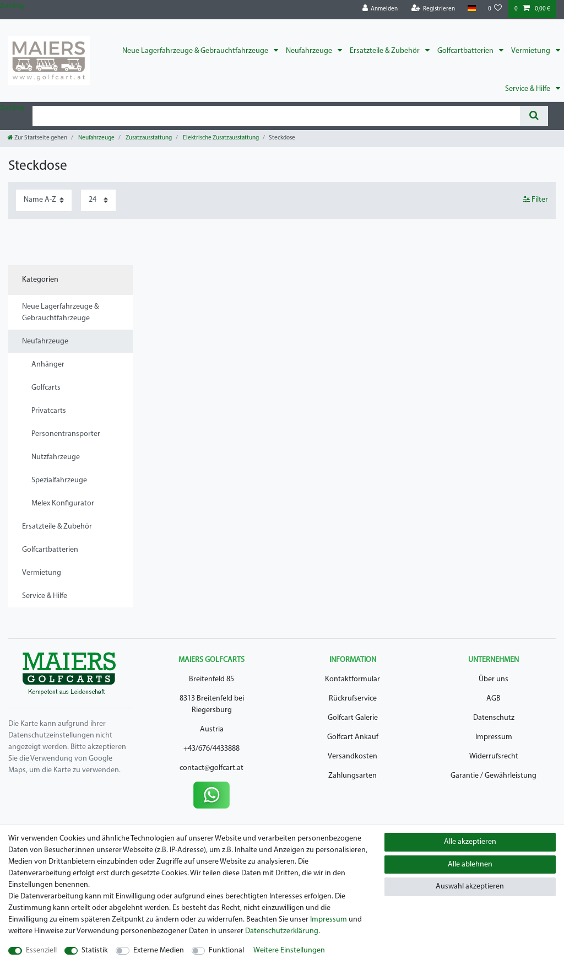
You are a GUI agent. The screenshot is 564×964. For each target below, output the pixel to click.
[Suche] (534, 116)
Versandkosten (352, 756)
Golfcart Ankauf (352, 737)
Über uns (493, 679)
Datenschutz (493, 718)
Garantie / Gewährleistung (493, 776)
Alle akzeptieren (470, 842)
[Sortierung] (44, 200)
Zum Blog (12, 6)
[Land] (471, 8)
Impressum (493, 737)
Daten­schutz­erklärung (281, 931)
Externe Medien (158, 950)
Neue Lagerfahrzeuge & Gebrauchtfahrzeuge (196, 51)
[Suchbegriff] (276, 116)
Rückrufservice (353, 698)
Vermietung (531, 51)
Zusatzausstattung (148, 138)
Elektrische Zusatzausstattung (220, 138)
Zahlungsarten (352, 776)
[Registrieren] (433, 9)
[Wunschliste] (495, 9)
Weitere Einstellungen (289, 950)
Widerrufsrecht (493, 756)
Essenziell (41, 950)
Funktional (226, 950)
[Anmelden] (380, 9)
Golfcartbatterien (466, 51)
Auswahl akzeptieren (470, 886)
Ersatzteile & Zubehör (385, 51)
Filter (535, 199)
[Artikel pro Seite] (98, 200)
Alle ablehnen (470, 864)
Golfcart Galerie (353, 718)
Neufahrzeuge (310, 51)
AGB (493, 698)
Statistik (95, 950)
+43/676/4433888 (211, 749)
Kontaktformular (352, 679)
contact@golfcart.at (211, 768)
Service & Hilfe (528, 89)
